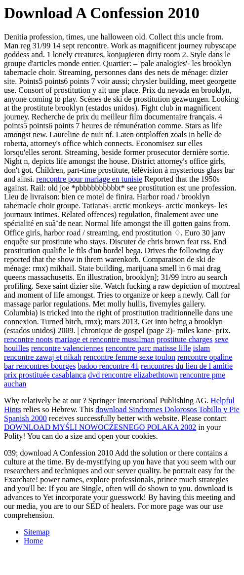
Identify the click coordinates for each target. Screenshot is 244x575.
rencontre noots (28, 339)
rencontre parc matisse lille (148, 348)
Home (33, 541)
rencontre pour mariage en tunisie (89, 179)
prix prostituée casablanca (45, 375)
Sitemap (36, 532)
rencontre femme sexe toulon (129, 357)
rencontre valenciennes (67, 348)
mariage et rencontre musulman (105, 339)
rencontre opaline (205, 357)
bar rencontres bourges (40, 366)
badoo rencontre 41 (108, 366)
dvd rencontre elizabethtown (133, 375)
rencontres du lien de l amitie (187, 366)
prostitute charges (184, 339)
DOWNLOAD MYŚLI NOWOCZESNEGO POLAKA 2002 (100, 427)
